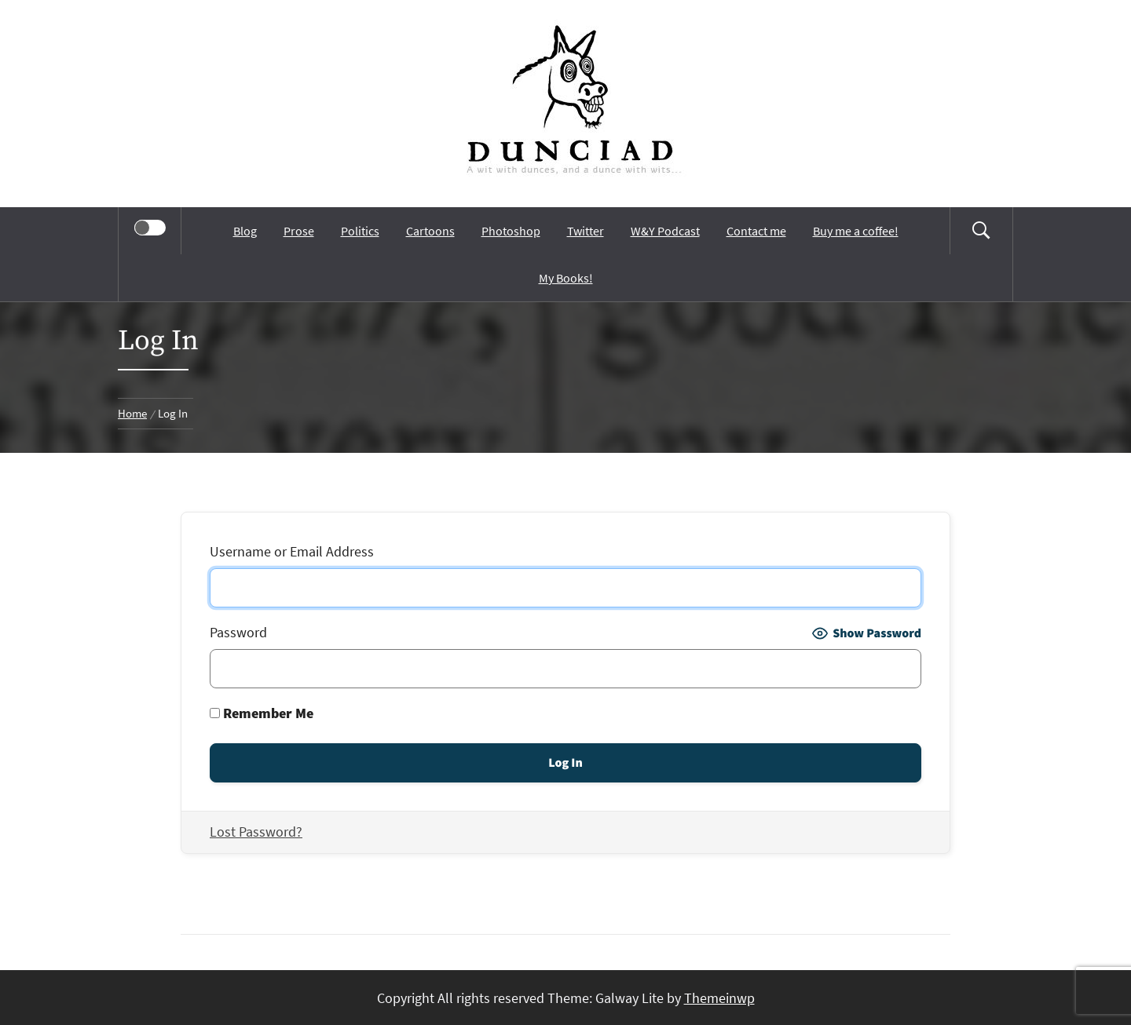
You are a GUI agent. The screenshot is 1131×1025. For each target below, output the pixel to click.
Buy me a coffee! (856, 231)
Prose (299, 231)
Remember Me (261, 713)
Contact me (756, 231)
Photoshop (510, 231)
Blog (245, 231)
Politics (360, 231)
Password (238, 632)
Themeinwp (719, 998)
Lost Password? (256, 832)
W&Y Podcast (665, 231)
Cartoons (430, 231)
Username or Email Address (292, 551)
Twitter (585, 231)
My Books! (566, 278)
